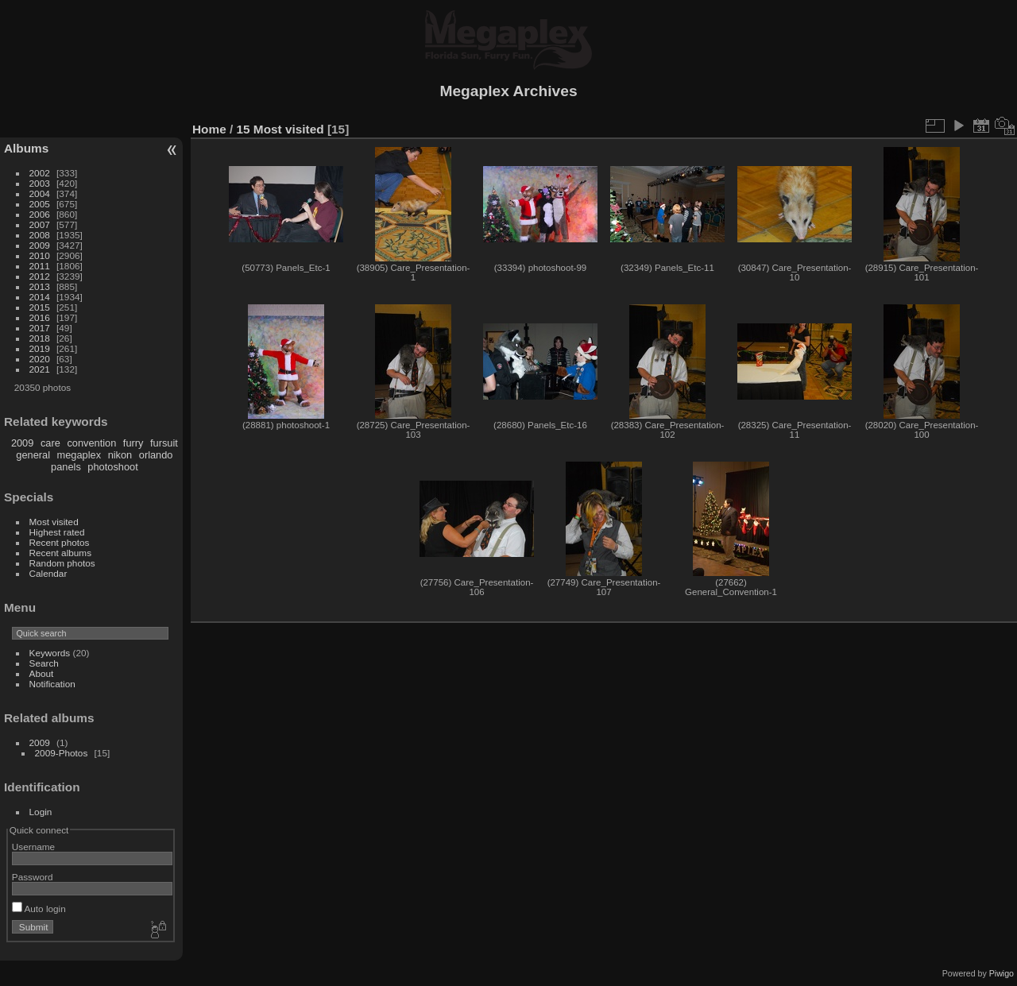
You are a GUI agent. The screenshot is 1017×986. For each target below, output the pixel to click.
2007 (39, 224)
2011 (39, 266)
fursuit (164, 443)
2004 (39, 193)
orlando (156, 455)
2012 (39, 276)
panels (66, 467)
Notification (52, 684)
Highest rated (57, 532)
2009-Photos (61, 753)
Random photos (62, 563)
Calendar (48, 573)
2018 (39, 338)
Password (32, 877)
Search (44, 663)
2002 (39, 173)
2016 (39, 317)
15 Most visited (280, 129)
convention (91, 443)
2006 (39, 214)
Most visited (54, 521)
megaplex (79, 455)
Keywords (50, 653)
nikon (120, 455)
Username (33, 846)
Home (209, 129)
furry (133, 443)
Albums (26, 148)
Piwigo (1001, 973)
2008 (39, 235)
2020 (39, 359)
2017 (39, 328)
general (33, 455)
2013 (39, 286)
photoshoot (112, 467)
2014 (39, 297)
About (41, 673)
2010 (39, 255)
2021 (39, 369)
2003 (39, 183)
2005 (39, 204)
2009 (39, 245)
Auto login (39, 908)
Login (40, 811)
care (50, 443)
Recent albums (60, 552)
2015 (39, 307)
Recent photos (59, 542)
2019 (39, 348)
